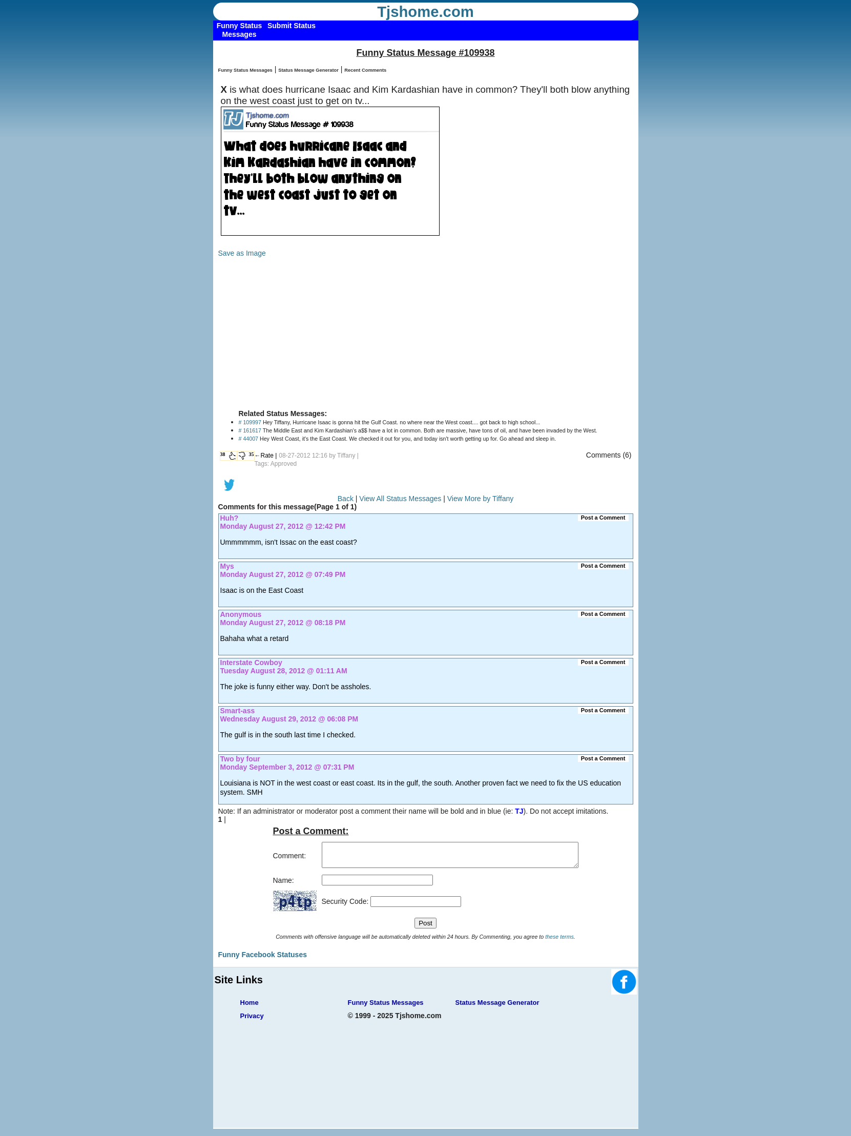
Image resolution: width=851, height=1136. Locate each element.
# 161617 (250, 430)
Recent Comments (365, 70)
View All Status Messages (400, 498)
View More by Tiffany (480, 498)
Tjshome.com (425, 12)
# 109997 (250, 422)
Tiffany (346, 455)
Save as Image (242, 253)
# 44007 (249, 439)
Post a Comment (603, 517)
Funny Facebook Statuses (262, 959)
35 (251, 454)
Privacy (252, 1020)
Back (346, 498)
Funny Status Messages (245, 70)
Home (249, 1007)
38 (222, 454)
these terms (559, 941)
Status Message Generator (308, 70)
